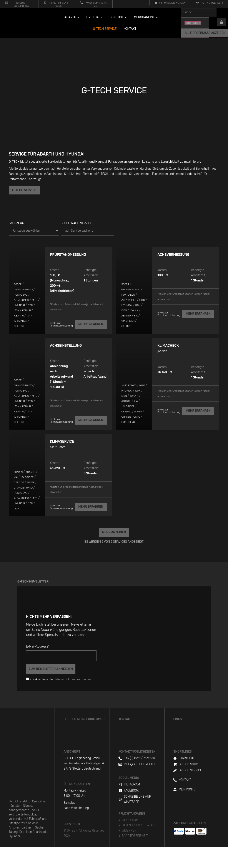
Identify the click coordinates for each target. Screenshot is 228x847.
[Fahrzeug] (34, 231)
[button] (114, 532)
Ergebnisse (193, 23)
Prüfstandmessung (68, 255)
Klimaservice (62, 441)
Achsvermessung (174, 255)
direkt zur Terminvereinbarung (61, 324)
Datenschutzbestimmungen (72, 679)
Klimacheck (168, 345)
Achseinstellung (66, 345)
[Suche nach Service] (87, 231)
